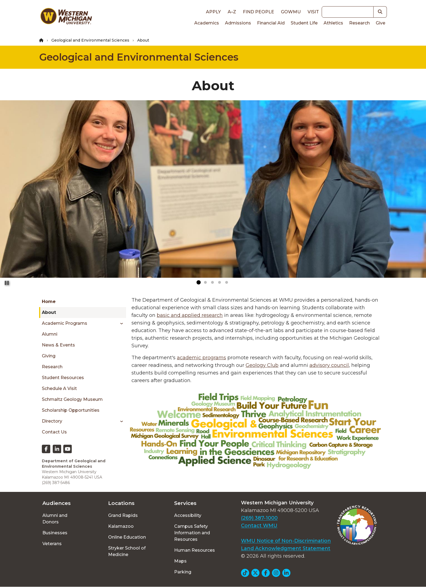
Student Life (304, 23)
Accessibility (187, 515)
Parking (182, 571)
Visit (313, 11)
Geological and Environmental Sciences (90, 40)
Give (380, 23)
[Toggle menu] (119, 323)
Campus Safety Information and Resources (192, 533)
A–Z (232, 11)
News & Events (58, 345)
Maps (180, 561)
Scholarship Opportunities (70, 410)
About (49, 312)
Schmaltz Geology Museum (72, 399)
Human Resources (194, 550)
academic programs (201, 358)
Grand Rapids (123, 515)
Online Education (127, 537)
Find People (258, 11)
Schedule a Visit (59, 388)
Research (359, 23)
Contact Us (54, 432)
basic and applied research (190, 315)
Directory (52, 421)
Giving (48, 355)
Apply (213, 11)
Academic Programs (64, 323)
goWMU (291, 11)
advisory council (329, 365)
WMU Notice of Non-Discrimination (286, 541)
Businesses (54, 532)
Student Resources (63, 377)
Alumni (49, 334)
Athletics (333, 23)
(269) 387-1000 (259, 518)
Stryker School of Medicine (127, 551)
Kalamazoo (121, 526)
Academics (206, 23)
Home (49, 301)
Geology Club (262, 365)
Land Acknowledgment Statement (285, 548)
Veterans (52, 543)
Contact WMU (259, 526)
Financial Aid (271, 23)
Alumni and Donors (54, 518)
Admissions (238, 23)
